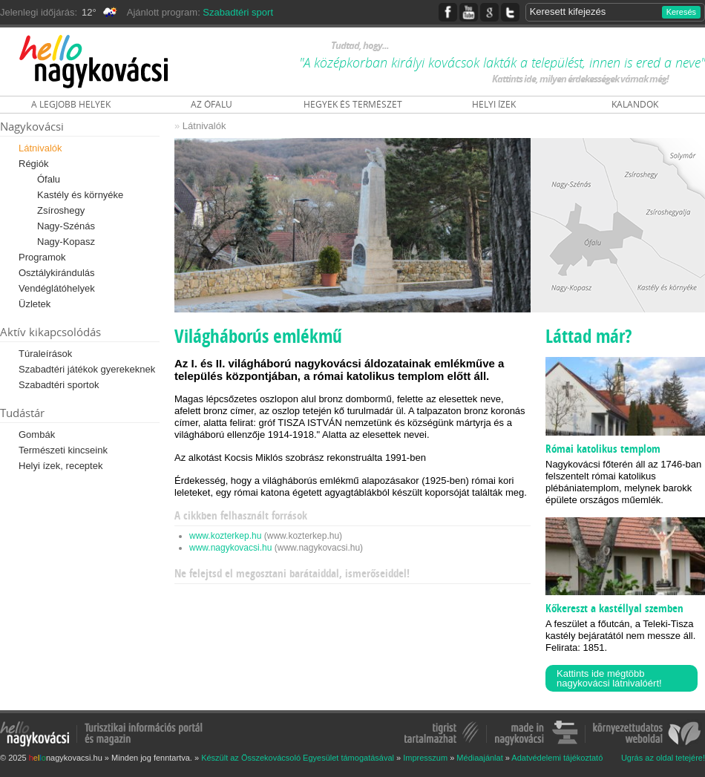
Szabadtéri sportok (59, 384)
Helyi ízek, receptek (60, 465)
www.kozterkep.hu (225, 536)
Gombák (37, 434)
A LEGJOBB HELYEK (71, 104)
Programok (42, 257)
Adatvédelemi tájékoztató (557, 757)
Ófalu (48, 179)
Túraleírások (45, 353)
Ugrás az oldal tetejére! (663, 758)
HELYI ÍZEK (494, 104)
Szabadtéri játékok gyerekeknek (87, 369)
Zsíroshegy (61, 210)
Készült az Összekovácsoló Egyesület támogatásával (297, 757)
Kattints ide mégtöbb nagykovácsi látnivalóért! (609, 678)
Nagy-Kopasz (66, 241)
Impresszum (425, 757)
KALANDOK (634, 104)
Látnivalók (40, 148)
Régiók (33, 163)
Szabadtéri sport (238, 12)
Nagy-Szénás (66, 226)
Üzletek (34, 303)
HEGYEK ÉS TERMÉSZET (353, 104)
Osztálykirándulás (57, 272)
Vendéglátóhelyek (57, 288)
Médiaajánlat (479, 757)
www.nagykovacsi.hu (230, 547)
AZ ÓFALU (211, 104)
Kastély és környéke (80, 194)
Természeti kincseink (63, 450)
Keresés (681, 11)
